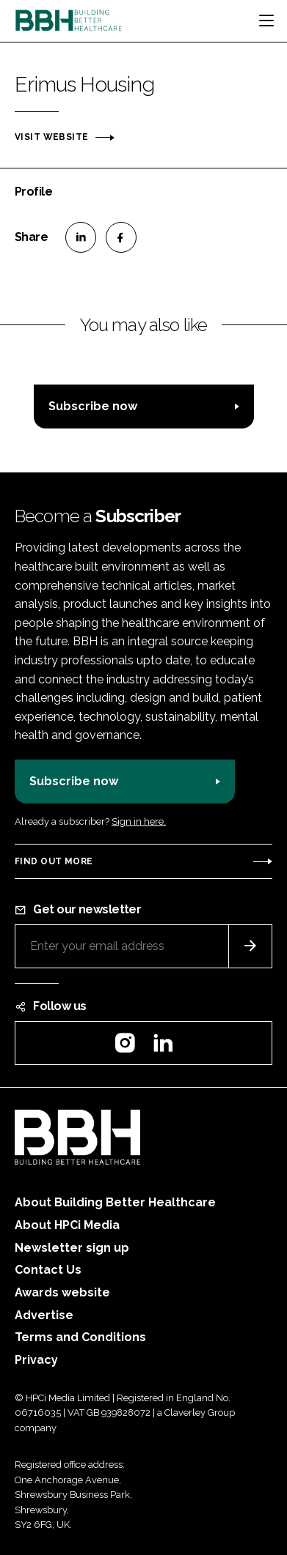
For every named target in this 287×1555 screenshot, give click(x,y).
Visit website (51, 137)
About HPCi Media (67, 1225)
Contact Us (48, 1270)
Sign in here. (139, 821)
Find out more (53, 861)
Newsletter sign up (72, 1248)
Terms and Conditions (80, 1337)
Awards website (62, 1292)
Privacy (36, 1360)
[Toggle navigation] (266, 20)
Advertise (44, 1315)
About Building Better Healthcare (115, 1202)
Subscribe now (92, 406)
